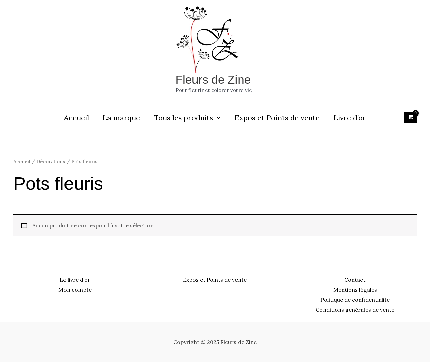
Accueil (74, 117)
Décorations (50, 161)
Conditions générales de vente (355, 309)
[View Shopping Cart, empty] (410, 117)
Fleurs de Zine (213, 79)
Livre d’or (352, 117)
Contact (355, 279)
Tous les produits (187, 117)
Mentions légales (355, 289)
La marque (120, 117)
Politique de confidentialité (355, 299)
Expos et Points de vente (278, 117)
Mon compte (75, 289)
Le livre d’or (75, 279)
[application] (217, 117)
